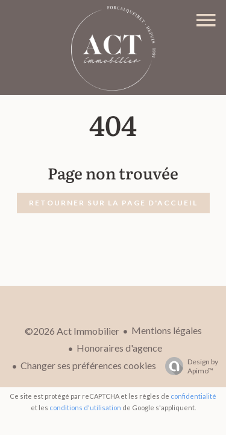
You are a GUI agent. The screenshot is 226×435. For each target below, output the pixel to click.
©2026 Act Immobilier (72, 331)
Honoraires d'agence (119, 347)
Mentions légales (166, 330)
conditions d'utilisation (85, 407)
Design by (188, 366)
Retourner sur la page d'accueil (113, 202)
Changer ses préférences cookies (88, 365)
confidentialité (193, 396)
